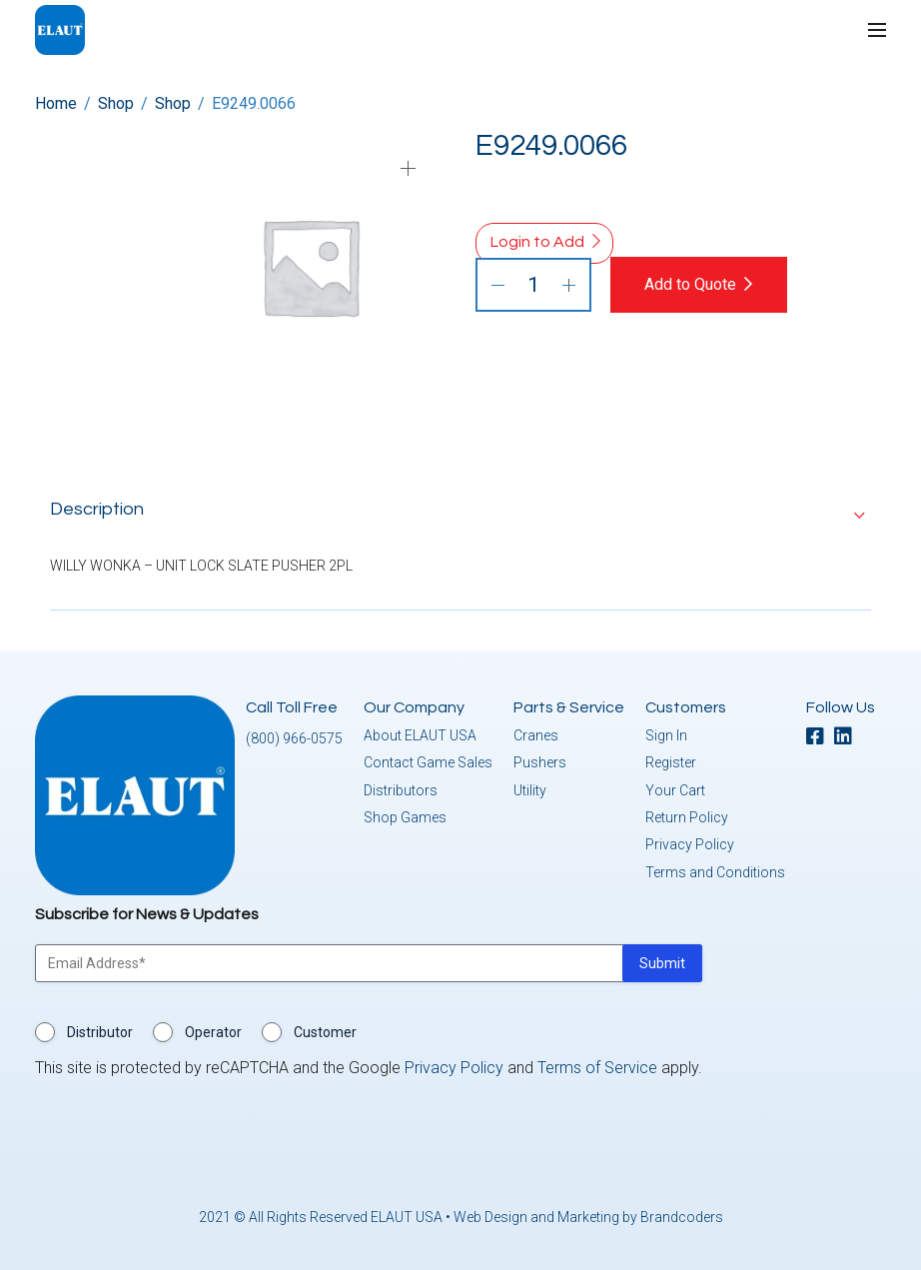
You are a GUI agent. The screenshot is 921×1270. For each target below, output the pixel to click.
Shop (116, 103)
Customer (325, 1031)
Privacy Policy (689, 844)
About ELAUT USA (420, 734)
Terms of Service (597, 1066)
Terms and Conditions (715, 871)
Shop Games (405, 816)
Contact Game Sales (428, 761)
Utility (529, 789)
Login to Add (537, 242)
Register (670, 761)
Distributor (100, 1031)
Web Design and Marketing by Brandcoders (588, 1216)
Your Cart (675, 789)
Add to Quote (692, 284)
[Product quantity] (533, 285)
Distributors (401, 789)
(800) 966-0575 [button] (294, 737)
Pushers (539, 761)
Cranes (535, 734)
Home (56, 103)
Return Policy (686, 816)
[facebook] (820, 736)
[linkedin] (848, 736)
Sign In (666, 734)
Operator (213, 1031)
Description (97, 508)
